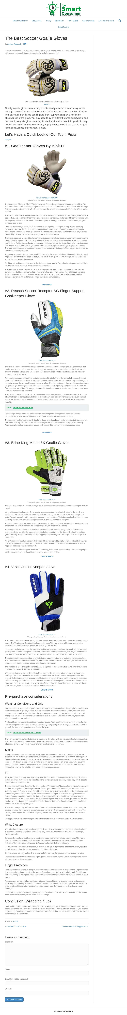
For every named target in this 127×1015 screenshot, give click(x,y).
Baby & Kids (36, 21)
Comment (9, 942)
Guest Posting (63, 27)
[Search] (120, 20)
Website (8, 989)
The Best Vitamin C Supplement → (75, 926)
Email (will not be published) (16, 979)
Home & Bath (73, 21)
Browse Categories (20, 21)
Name (7, 969)
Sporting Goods (88, 21)
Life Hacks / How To (106, 21)
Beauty (48, 21)
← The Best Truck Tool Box (15, 926)
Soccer (15, 921)
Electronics (59, 21)
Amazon (47, 104)
